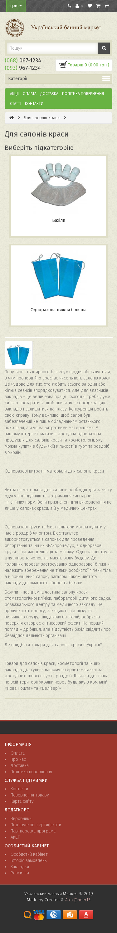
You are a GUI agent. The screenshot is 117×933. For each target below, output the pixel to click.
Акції (14, 94)
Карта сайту (22, 801)
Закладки (20, 866)
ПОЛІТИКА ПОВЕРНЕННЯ (83, 94)
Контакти (34, 103)
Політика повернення (31, 771)
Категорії (17, 78)
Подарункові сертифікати (36, 825)
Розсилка (20, 873)
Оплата (30, 94)
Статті (15, 103)
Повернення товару (30, 795)
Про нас (18, 759)
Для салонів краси (42, 117)
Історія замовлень (28, 860)
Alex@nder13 (77, 900)
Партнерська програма (33, 831)
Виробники (21, 818)
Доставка (49, 94)
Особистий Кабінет (29, 854)
